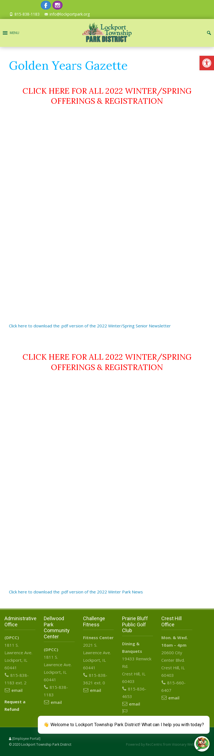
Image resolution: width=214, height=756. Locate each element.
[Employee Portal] (26, 738)
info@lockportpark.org (70, 14)
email (17, 690)
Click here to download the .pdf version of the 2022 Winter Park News (76, 592)
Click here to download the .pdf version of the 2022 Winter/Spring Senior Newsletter (90, 326)
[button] (207, 63)
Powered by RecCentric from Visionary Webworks (165, 744)
